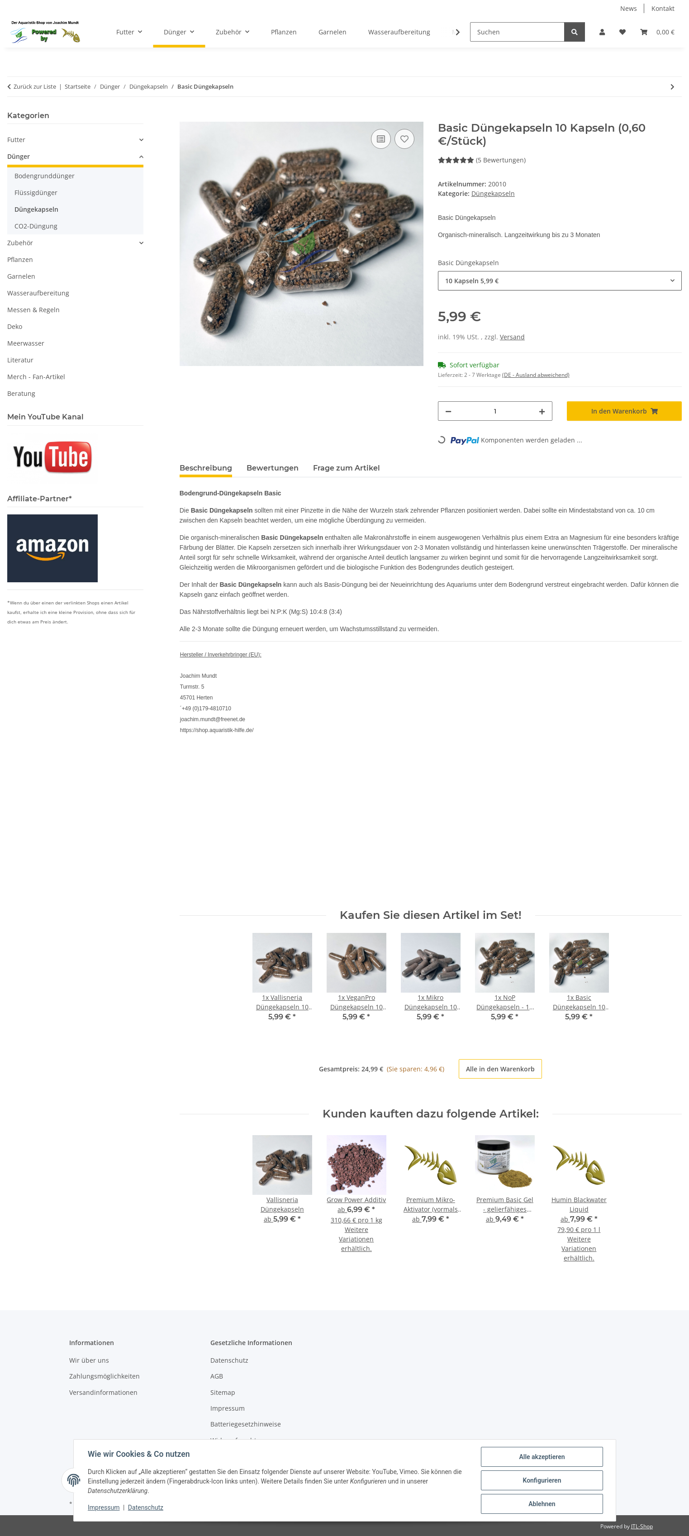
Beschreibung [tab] (206, 468)
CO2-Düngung (35, 226)
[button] (602, 32)
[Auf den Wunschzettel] (404, 139)
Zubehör (20, 242)
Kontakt (663, 8)
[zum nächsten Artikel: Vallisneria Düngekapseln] (672, 86)
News (628, 8)
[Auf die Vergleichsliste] (381, 139)
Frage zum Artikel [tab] (346, 468)
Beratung (21, 393)
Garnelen (21, 276)
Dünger (18, 156)
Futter (16, 139)
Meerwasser (25, 343)
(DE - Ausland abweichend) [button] (536, 375)
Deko (14, 326)
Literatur (20, 360)
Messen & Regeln (33, 309)
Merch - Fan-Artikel (36, 376)
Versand (512, 337)
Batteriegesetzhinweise (245, 1424)
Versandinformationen (103, 1392)
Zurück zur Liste (35, 86)
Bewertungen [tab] (273, 468)
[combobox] (560, 280)
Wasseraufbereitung (38, 293)
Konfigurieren (542, 1480)
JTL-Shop (642, 1526)
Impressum (104, 1508)
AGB (216, 1376)
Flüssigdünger (35, 192)
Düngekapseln (493, 193)
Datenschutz (145, 1508)
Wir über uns (89, 1360)
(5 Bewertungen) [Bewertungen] (482, 160)
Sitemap (222, 1392)
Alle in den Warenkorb (500, 1069)
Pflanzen (20, 259)
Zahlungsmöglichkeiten (104, 1376)
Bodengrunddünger (44, 175)
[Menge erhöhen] (542, 411)
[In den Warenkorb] (187, 117)
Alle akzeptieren (542, 1456)
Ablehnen (541, 1503)
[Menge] (495, 411)
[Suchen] (517, 32)
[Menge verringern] (448, 411)
